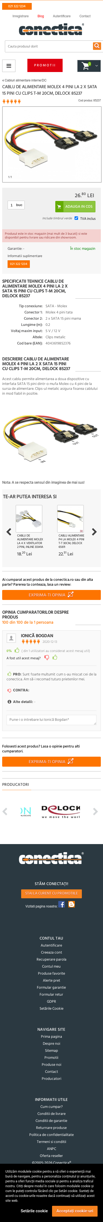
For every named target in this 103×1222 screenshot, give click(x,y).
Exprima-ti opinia (47, 595)
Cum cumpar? (51, 1107)
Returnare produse (51, 1128)
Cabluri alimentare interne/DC (24, 80)
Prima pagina (51, 1037)
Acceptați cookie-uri (74, 1211)
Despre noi (51, 1044)
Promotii (45, 65)
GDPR (51, 1002)
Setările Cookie (51, 1009)
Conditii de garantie (51, 1121)
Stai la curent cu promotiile (51, 893)
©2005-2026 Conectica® (51, 1163)
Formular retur (51, 995)
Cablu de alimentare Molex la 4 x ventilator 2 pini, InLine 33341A (30, 541)
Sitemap (51, 1051)
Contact (51, 1072)
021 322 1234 (16, 6)
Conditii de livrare (51, 1114)
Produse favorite (51, 974)
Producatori (51, 1079)
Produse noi (51, 1065)
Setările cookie (34, 1211)
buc (19, 205)
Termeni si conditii (51, 1142)
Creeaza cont (51, 953)
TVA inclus (87, 219)
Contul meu (51, 967)
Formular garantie (51, 988)
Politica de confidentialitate (51, 1135)
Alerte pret (51, 981)
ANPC (51, 1149)
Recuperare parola (51, 960)
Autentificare (51, 946)
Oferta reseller (51, 1156)
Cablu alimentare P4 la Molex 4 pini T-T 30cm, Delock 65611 (71, 541)
